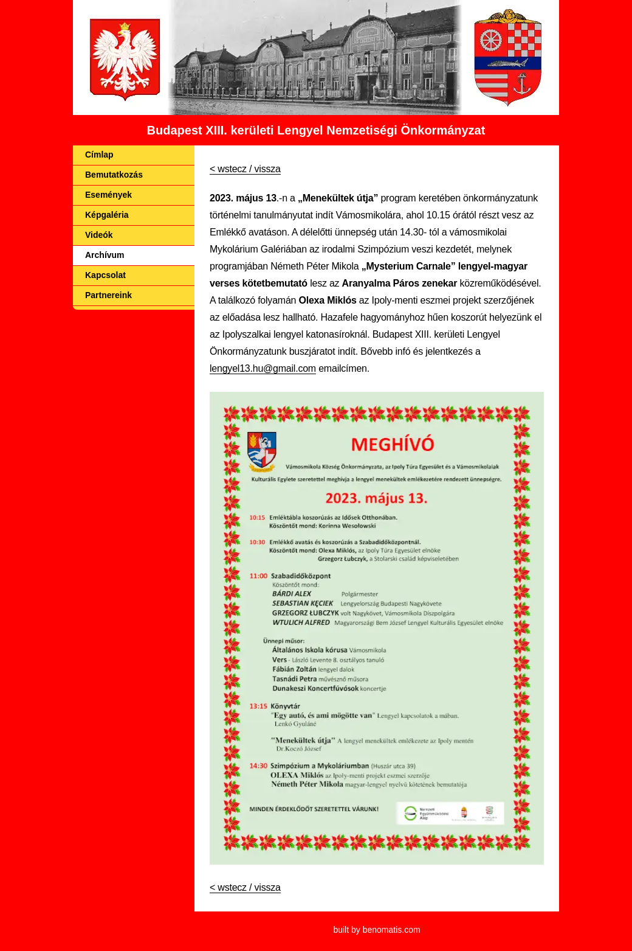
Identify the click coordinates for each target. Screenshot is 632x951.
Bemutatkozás (114, 174)
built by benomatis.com (376, 930)
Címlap (99, 154)
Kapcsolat (105, 275)
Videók (99, 235)
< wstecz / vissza (245, 169)
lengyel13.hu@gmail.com (263, 368)
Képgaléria (107, 215)
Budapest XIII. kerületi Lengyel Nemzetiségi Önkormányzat (316, 130)
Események (108, 195)
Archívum (105, 255)
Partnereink (108, 295)
